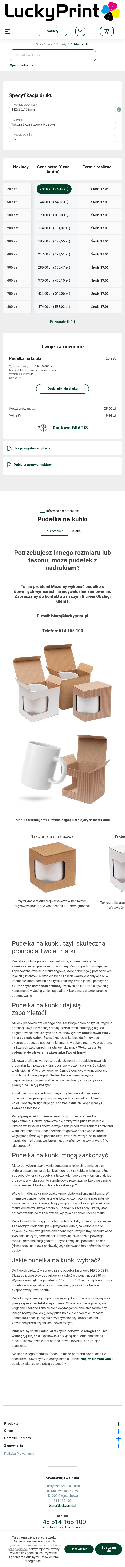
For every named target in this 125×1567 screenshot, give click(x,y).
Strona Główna (44, 44)
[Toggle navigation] (80, 31)
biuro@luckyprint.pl (69, 616)
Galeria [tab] (76, 531)
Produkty (61, 44)
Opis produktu (22, 65)
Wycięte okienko (22, 134)
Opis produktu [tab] (54, 531)
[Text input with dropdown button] (49, 55)
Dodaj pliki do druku (63, 389)
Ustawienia (78, 1549)
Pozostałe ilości (62, 322)
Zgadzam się (108, 1549)
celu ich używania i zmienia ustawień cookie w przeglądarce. (34, 1545)
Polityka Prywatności (19, 1454)
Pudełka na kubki (79, 44)
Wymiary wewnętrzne (25, 104)
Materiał (18, 120)
